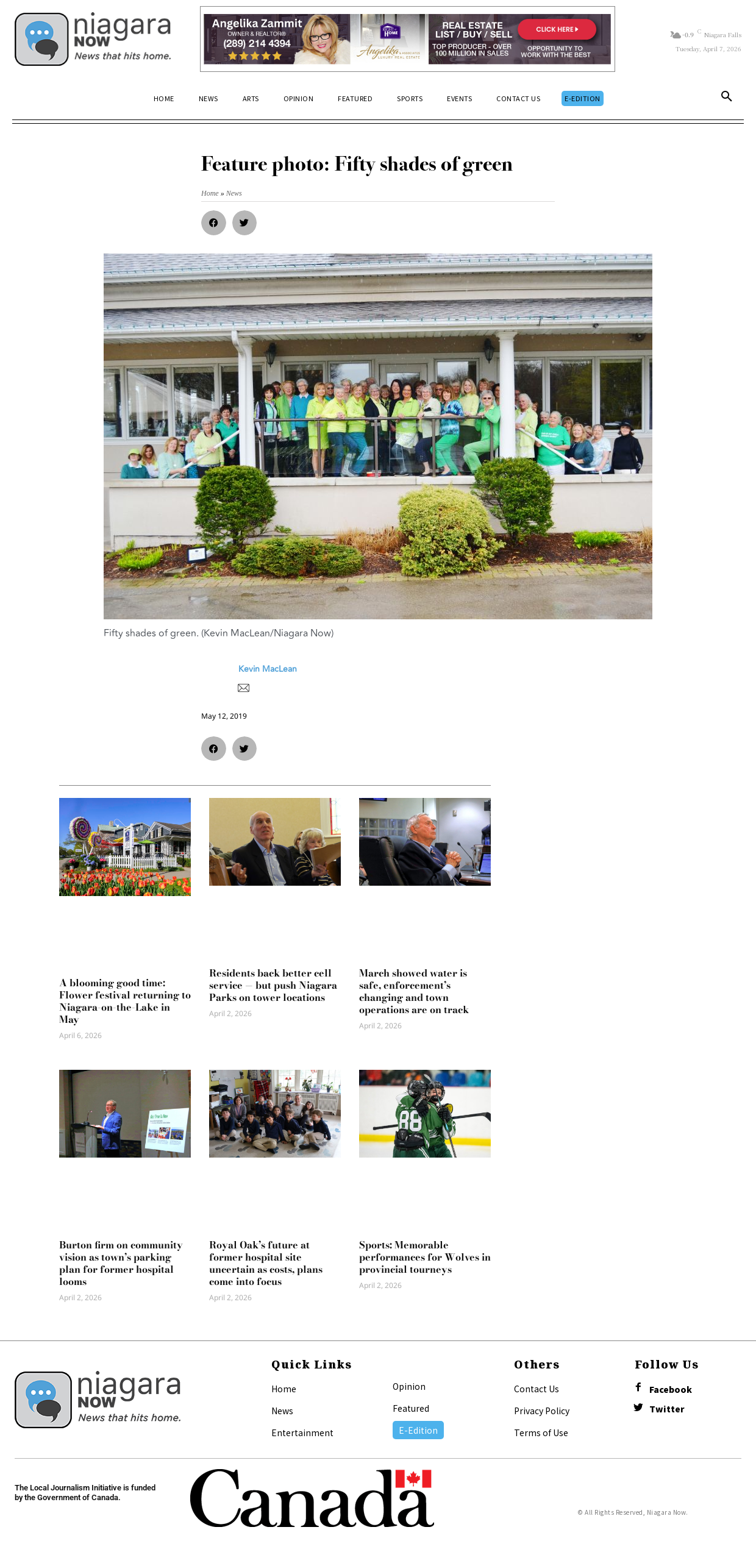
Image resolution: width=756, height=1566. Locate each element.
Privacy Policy (541, 1410)
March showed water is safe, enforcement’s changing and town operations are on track (414, 991)
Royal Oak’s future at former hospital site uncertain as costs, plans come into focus (266, 1263)
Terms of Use (541, 1432)
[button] (726, 98)
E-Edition (418, 1430)
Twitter (667, 1409)
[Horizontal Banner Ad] (408, 39)
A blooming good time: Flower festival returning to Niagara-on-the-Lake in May (125, 1001)
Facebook (670, 1389)
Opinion (409, 1386)
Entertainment (302, 1432)
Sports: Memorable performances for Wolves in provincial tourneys (425, 1256)
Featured (411, 1408)
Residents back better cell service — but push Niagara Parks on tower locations (273, 985)
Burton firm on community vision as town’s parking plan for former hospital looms (121, 1263)
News (282, 1410)
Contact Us (536, 1389)
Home (283, 1389)
